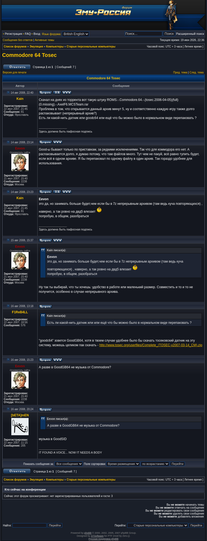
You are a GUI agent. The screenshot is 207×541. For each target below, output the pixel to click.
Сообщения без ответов (18, 40)
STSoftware (97, 536)
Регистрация (13, 33)
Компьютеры (55, 46)
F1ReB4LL (20, 312)
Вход (36, 33)
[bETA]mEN (20, 415)
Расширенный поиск (190, 33)
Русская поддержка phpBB (104, 538)
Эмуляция (36, 46)
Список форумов (15, 46)
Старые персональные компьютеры (91, 46)
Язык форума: (51, 34)
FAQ (28, 33)
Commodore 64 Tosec (29, 55)
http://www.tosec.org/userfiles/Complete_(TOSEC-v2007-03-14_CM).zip (150, 345)
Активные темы (44, 40)
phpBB (87, 533)
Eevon (20, 148)
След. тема (196, 72)
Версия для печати (14, 72)
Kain (19, 99)
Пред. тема (180, 72)
